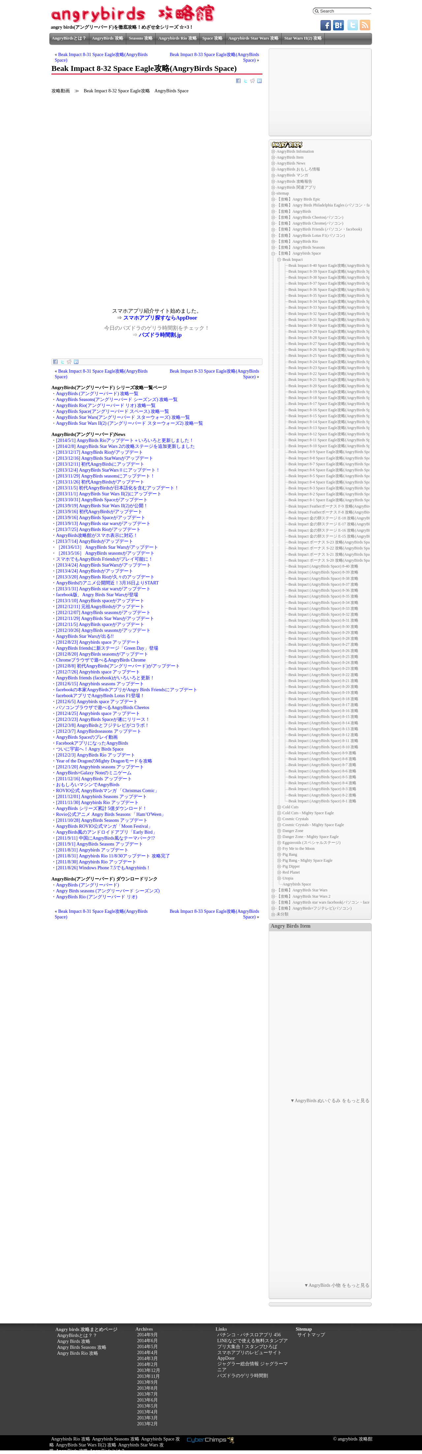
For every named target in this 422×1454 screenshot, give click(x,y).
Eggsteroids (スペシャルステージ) (312, 842)
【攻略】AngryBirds (294, 211)
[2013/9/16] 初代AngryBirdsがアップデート (99, 511)
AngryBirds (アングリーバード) (87, 884)
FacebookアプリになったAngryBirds (92, 743)
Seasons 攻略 (141, 38)
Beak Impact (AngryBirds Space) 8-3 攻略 (322, 789)
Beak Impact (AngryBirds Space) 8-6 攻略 (322, 771)
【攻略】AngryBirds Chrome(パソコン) (310, 223)
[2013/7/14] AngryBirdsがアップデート (94, 541)
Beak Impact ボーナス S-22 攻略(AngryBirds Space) (331, 548)
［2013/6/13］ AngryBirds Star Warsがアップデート (107, 547)
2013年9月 (147, 1382)
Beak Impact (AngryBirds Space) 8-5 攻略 (322, 777)
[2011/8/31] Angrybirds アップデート (92, 850)
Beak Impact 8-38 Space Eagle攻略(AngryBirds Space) (332, 277)
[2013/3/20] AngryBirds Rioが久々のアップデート (105, 576)
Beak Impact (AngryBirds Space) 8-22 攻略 (323, 674)
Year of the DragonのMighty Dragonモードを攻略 (104, 760)
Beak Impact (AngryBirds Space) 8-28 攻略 (323, 638)
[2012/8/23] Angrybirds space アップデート (98, 642)
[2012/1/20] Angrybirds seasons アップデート (100, 766)
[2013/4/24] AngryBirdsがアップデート (94, 571)
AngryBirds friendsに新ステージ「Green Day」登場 (107, 648)
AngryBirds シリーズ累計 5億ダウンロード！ (101, 808)
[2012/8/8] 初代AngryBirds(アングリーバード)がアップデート (118, 666)
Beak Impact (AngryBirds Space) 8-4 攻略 (322, 783)
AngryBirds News (291, 163)
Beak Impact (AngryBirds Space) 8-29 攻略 (323, 632)
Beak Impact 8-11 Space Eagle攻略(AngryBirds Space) (332, 440)
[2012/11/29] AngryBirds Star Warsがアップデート (105, 618)
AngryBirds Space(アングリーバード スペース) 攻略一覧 (112, 411)
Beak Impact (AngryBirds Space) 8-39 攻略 (323, 572)
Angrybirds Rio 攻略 (177, 38)
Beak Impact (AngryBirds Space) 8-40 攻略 (323, 566)
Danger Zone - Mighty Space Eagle (311, 836)
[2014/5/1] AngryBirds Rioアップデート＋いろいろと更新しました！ (125, 440)
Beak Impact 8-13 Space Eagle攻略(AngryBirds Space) (332, 427)
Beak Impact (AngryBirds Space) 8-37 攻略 (323, 584)
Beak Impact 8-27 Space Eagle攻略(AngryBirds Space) (332, 343)
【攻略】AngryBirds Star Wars (302, 890)
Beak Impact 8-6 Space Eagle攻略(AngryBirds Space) (331, 470)
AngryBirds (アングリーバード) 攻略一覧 (97, 393)
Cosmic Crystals (296, 819)
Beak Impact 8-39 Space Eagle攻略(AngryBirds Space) (332, 271)
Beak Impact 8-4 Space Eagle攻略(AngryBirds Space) (331, 482)
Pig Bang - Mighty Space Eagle (308, 860)
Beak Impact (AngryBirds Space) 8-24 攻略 (323, 662)
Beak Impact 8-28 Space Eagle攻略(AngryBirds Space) (332, 337)
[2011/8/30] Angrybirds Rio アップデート (96, 861)
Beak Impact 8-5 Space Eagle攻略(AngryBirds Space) (331, 476)
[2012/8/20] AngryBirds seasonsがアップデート (102, 654)
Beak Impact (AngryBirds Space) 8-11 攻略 (323, 740)
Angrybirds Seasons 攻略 (115, 1439)
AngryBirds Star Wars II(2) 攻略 (86, 1444)
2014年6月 (147, 1340)
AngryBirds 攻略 (107, 38)
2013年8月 (147, 1388)
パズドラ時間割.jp (160, 335)
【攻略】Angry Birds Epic (298, 199)
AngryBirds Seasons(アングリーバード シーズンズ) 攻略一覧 (117, 399)
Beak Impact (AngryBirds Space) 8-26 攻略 (323, 650)
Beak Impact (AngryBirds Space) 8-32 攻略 (323, 614)
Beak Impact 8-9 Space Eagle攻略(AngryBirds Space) (331, 451)
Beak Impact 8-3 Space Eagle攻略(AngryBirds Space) (331, 488)
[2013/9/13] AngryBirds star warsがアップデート (103, 523)
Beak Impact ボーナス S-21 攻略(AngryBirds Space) (331, 554)
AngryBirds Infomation (295, 151)
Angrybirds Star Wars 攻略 (253, 38)
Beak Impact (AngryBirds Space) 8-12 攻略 (323, 734)
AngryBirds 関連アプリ (296, 187)
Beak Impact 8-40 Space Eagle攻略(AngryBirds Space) (332, 265)
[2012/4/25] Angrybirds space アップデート (98, 713)
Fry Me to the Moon (299, 848)
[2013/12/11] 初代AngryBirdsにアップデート (100, 464)
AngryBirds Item (290, 157)
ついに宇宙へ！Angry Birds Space (90, 749)
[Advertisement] (104, 262)
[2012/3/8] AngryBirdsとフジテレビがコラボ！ (102, 725)
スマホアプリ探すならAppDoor (160, 318)
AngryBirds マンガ (292, 175)
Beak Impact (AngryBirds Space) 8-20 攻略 (323, 686)
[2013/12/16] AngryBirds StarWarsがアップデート (104, 458)
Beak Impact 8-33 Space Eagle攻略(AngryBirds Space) (332, 307)
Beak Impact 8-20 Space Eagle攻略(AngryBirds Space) (332, 386)
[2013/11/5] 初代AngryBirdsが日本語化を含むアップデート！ (117, 487)
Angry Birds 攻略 (73, 1341)
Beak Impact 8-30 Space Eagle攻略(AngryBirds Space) (332, 325)
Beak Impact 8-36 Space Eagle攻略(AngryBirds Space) (332, 289)
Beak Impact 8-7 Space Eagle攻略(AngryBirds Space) (331, 464)
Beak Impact (293, 259)
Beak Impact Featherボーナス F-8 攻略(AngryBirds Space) (336, 512)
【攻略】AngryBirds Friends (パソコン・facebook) (319, 229)
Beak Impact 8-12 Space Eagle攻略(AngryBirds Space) (332, 434)
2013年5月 (147, 1406)
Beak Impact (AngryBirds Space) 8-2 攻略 (322, 795)
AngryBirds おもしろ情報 (298, 169)
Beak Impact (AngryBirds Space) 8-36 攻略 (323, 590)
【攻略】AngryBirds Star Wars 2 (303, 896)
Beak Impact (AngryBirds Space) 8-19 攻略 (323, 692)
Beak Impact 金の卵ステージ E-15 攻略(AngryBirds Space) (337, 536)
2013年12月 (148, 1370)
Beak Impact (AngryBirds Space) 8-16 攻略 (323, 710)
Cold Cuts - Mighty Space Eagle (308, 813)
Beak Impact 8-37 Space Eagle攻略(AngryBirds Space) (332, 283)
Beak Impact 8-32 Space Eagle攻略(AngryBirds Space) (332, 313)
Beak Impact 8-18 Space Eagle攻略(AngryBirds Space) (332, 397)
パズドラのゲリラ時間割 (242, 1375)
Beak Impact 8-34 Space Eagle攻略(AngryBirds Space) (332, 301)
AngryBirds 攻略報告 (294, 181)
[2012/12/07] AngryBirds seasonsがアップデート (103, 612)
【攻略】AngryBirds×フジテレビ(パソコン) (314, 908)
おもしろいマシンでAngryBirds (87, 784)
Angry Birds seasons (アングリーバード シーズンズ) (108, 890)
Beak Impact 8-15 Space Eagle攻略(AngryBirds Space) (332, 416)
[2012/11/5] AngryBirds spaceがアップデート (100, 624)
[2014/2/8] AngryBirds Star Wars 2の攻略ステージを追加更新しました (125, 446)
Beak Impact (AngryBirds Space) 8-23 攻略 (323, 668)
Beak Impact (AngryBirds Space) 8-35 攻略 (323, 596)
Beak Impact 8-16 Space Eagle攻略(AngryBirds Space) (332, 410)
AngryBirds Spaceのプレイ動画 (87, 737)
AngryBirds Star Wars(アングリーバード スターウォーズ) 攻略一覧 (123, 417)
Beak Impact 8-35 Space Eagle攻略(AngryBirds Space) (332, 295)
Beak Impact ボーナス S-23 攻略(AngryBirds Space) (331, 542)
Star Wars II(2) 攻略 (303, 38)
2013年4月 (147, 1411)
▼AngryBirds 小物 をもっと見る (337, 1285)
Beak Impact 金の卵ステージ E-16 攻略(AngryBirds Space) (337, 530)
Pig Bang (290, 854)
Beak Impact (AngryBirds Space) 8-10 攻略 (323, 747)
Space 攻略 (212, 38)
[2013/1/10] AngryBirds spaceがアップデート (100, 600)
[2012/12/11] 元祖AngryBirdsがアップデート (100, 606)
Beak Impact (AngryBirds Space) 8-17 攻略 (323, 704)
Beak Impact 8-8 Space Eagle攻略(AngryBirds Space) (331, 458)
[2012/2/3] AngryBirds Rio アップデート (95, 755)
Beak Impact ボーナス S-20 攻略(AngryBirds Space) (331, 560)
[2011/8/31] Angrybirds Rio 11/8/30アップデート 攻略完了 (113, 855)
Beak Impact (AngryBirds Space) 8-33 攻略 (323, 608)
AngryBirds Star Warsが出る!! (85, 636)
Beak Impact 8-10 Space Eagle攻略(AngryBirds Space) (332, 446)
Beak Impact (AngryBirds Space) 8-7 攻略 (322, 764)
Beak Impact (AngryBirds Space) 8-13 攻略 (323, 729)
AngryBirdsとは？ (69, 38)
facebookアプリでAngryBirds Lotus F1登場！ (100, 695)
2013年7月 (147, 1394)
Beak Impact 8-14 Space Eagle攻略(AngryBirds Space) (332, 421)
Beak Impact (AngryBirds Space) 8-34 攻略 (323, 602)
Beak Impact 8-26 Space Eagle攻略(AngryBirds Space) (332, 349)
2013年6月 (147, 1400)
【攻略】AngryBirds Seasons (301, 247)
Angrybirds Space (297, 884)
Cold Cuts (290, 807)
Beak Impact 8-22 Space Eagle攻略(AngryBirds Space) (332, 373)
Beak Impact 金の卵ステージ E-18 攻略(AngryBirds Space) (337, 518)
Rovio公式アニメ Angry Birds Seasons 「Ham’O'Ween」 (111, 814)
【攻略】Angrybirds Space (299, 253)
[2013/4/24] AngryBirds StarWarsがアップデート (103, 565)
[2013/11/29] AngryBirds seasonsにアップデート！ (105, 476)
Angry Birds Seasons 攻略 (81, 1347)
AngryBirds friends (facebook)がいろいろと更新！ (105, 677)
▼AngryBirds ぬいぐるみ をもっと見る (330, 1100)
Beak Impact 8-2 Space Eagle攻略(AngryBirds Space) (331, 494)
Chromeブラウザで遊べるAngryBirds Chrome (101, 660)
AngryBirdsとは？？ (77, 1335)
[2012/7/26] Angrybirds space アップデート (98, 671)
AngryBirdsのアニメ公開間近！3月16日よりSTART (107, 582)
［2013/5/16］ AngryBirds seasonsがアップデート (105, 553)
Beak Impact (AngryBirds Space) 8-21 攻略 (323, 680)
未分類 (282, 914)
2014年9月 (147, 1334)
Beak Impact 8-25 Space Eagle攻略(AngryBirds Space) (332, 355)
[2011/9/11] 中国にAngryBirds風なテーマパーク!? (105, 838)
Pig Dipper (291, 866)
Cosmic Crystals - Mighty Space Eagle (313, 824)
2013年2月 (147, 1423)
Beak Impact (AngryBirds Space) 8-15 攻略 (323, 716)
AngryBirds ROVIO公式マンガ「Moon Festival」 (104, 826)
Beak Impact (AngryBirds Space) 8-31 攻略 (323, 620)
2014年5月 (147, 1346)
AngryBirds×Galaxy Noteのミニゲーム (94, 772)
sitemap (283, 193)
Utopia (288, 878)
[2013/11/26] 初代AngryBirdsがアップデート (100, 482)
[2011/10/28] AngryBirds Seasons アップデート (102, 820)
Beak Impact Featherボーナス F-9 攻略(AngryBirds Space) (336, 506)
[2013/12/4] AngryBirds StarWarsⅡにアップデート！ (108, 470)
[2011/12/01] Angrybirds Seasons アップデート (101, 796)
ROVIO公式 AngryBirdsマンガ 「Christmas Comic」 (107, 790)
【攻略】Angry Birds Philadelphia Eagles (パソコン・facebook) (329, 205)
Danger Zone (293, 830)
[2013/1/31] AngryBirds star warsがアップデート (103, 588)
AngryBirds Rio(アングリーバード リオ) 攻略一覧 (106, 405)
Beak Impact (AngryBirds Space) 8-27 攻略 (323, 644)
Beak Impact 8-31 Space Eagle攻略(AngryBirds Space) (332, 319)
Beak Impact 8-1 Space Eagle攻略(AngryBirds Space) (331, 500)
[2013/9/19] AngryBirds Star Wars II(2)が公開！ (102, 505)
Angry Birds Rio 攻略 (77, 1353)
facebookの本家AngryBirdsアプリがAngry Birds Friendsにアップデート (126, 689)
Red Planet (291, 872)
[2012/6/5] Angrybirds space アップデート (97, 701)
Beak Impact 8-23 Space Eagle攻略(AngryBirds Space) (332, 367)
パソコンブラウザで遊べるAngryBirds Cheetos (102, 707)
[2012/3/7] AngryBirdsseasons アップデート (98, 731)
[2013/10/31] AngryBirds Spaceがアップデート (102, 499)
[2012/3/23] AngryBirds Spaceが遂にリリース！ (103, 719)
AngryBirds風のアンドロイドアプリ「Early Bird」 (106, 832)
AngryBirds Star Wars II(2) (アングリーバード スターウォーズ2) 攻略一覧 (129, 423)
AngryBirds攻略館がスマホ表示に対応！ (97, 535)
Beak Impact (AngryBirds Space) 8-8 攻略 (322, 759)
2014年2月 (147, 1364)
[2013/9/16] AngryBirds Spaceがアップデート (100, 517)
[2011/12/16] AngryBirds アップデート (94, 778)
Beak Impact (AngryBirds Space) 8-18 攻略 (323, 698)
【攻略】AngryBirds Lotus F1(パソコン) (311, 235)
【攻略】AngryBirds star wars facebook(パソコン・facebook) (328, 902)
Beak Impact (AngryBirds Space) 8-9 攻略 (322, 753)
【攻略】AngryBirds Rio (297, 241)
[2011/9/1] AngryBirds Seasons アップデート (99, 844)
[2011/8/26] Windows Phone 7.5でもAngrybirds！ (103, 867)
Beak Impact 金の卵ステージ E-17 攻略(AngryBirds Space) (337, 524)
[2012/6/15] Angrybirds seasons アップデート (100, 683)
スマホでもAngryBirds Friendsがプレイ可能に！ (104, 559)
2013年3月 (147, 1417)
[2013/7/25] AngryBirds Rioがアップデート (98, 529)
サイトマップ (311, 1334)
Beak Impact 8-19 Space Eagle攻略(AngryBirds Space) (332, 391)
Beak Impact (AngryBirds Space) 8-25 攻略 (323, 656)
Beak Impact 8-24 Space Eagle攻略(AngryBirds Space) (332, 361)
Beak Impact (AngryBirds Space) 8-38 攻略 (323, 578)
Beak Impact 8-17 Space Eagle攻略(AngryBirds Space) (332, 403)
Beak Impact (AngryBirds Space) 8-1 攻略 (322, 801)
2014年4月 (147, 1352)
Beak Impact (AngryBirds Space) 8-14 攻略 (323, 723)
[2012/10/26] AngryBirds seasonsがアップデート (103, 630)
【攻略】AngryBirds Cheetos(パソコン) (310, 217)
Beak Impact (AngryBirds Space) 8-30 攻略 (323, 626)
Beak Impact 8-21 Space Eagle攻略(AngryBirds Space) (332, 379)
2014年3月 (147, 1358)
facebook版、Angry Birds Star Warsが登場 (97, 594)
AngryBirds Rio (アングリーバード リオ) (96, 896)
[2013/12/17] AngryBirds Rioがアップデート (99, 452)
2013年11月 (148, 1376)
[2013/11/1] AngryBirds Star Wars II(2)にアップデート (109, 493)
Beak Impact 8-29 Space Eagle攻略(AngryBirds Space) (332, 331)
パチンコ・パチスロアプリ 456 (249, 1334)
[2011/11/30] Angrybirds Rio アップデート (97, 802)
